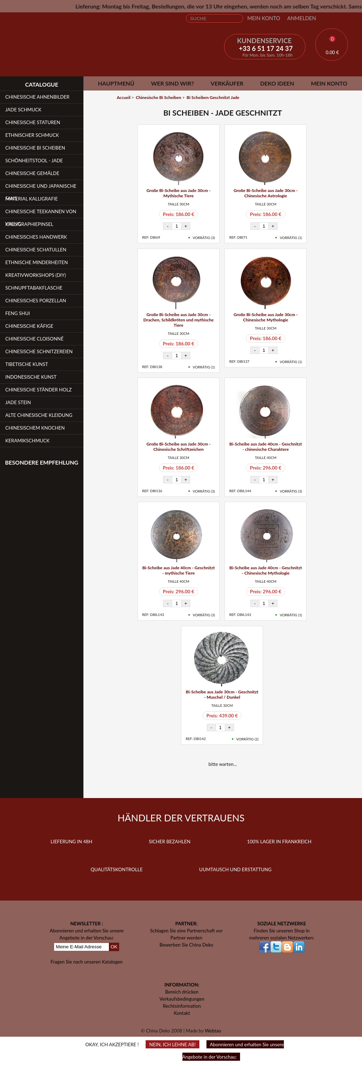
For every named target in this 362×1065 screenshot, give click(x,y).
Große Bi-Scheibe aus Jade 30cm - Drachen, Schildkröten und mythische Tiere (178, 320)
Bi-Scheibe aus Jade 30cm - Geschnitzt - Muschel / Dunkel (222, 694)
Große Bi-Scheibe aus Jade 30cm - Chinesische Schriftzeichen (178, 446)
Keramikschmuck (27, 440)
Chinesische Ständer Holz (38, 389)
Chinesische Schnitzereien (39, 351)
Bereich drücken (182, 992)
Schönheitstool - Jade (34, 160)
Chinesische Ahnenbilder (37, 97)
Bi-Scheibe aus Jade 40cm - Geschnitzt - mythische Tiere (178, 570)
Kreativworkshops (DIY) (35, 275)
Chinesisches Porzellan (35, 300)
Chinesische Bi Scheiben (35, 148)
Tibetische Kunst (26, 364)
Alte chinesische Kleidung (38, 415)
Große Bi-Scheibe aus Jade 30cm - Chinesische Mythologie (266, 317)
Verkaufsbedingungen (181, 999)
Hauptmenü (116, 83)
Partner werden (186, 938)
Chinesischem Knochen (35, 428)
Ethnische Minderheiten (36, 262)
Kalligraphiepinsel (29, 224)
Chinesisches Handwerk (36, 237)
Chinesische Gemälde (32, 173)
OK (114, 946)
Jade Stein (18, 402)
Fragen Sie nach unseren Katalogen (87, 962)
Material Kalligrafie (31, 199)
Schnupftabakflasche (34, 288)
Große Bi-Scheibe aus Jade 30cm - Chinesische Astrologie (266, 193)
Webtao (213, 1031)
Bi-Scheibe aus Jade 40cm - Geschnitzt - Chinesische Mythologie (265, 570)
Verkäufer (227, 83)
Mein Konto (263, 18)
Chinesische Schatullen (35, 249)
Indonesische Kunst (31, 377)
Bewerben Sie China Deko (186, 945)
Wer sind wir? (172, 83)
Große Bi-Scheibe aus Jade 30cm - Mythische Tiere (178, 193)
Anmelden (301, 18)
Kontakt (182, 1013)
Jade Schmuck (23, 109)
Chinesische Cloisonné (34, 339)
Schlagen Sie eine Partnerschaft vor (186, 930)
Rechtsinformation (182, 1006)
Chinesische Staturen (32, 122)
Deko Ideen (277, 83)
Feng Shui (17, 313)
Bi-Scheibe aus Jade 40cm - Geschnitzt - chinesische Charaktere (265, 446)
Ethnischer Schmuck (32, 135)
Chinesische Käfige (29, 326)
